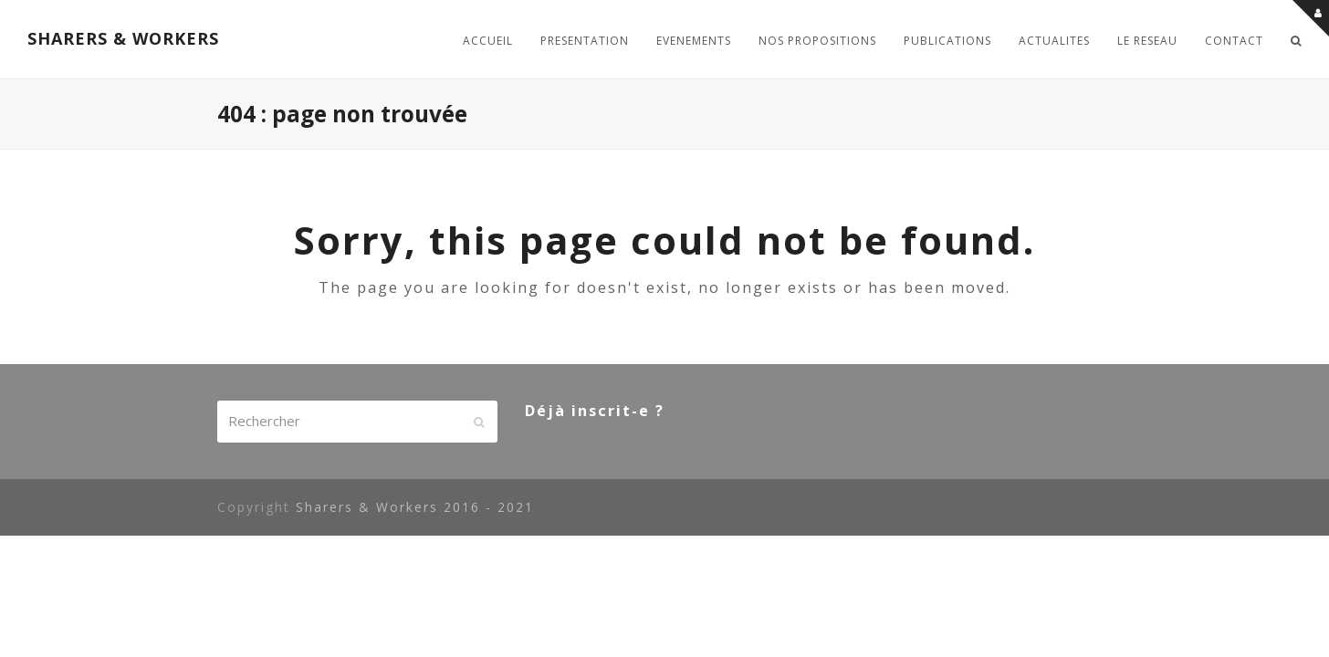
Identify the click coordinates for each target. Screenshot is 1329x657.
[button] (1296, 39)
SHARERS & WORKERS (123, 38)
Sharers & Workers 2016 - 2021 (415, 507)
